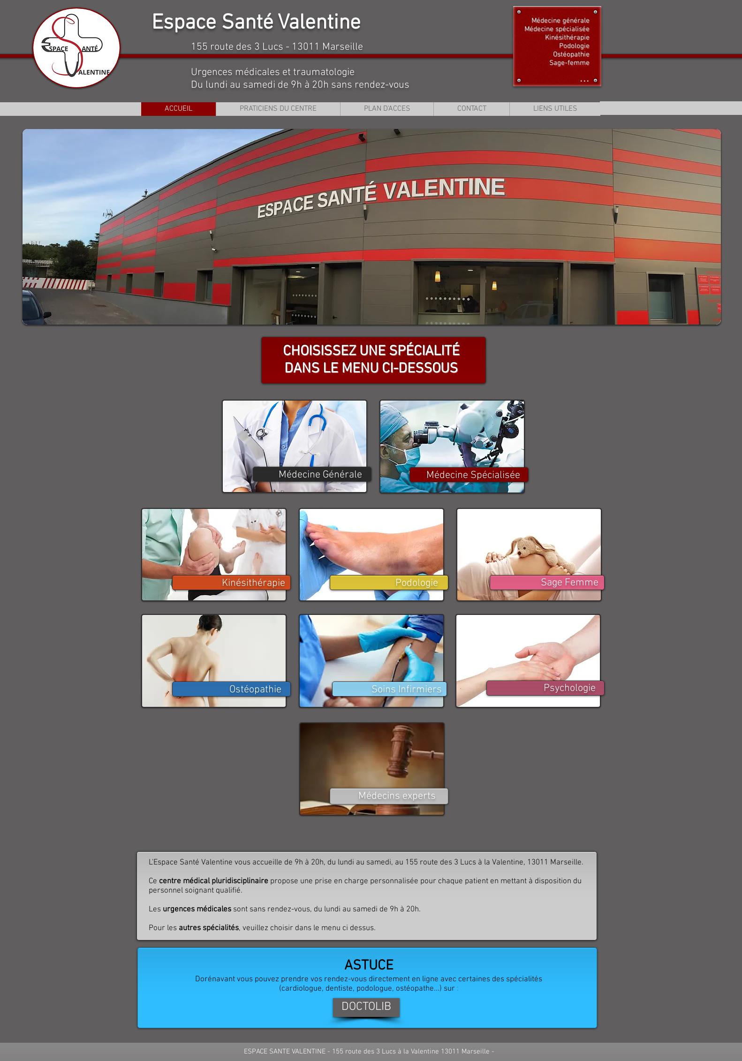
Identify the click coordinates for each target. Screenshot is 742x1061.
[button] (372, 227)
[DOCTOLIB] (366, 1007)
